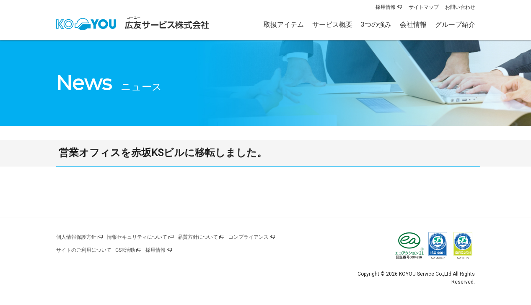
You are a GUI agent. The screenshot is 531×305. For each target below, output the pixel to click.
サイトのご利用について (83, 250)
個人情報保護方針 (76, 237)
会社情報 (413, 25)
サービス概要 (332, 25)
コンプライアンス (248, 237)
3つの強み (376, 25)
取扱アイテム (284, 25)
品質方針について (198, 237)
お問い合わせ (460, 7)
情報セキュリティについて (137, 237)
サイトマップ (424, 7)
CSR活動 (125, 250)
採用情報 (386, 7)
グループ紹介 (455, 25)
